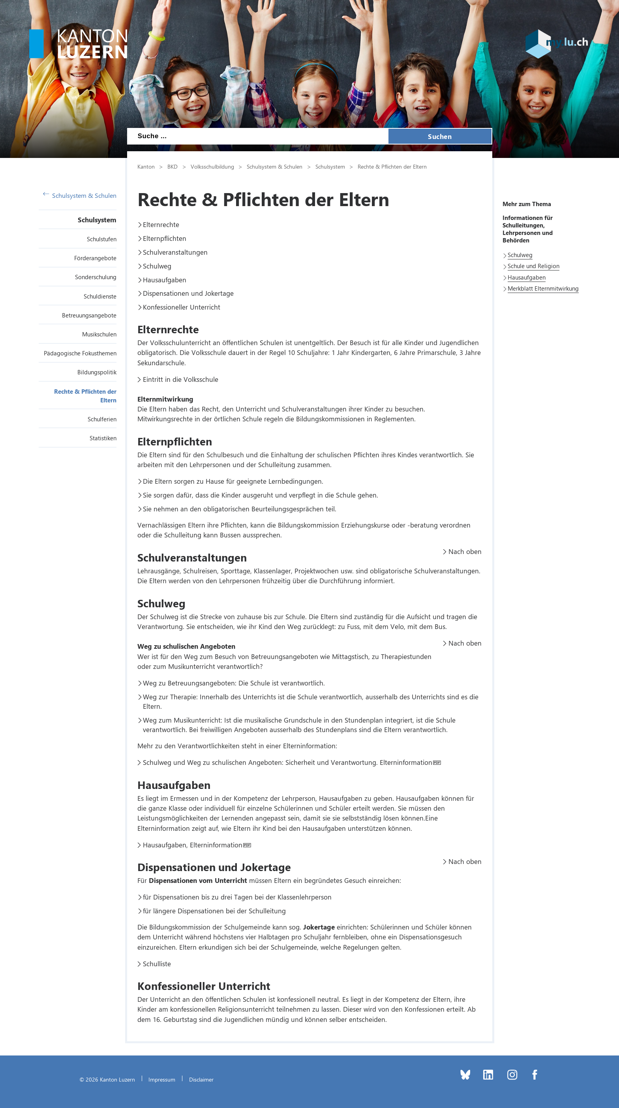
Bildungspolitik (96, 372)
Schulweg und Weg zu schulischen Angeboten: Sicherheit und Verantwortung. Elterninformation (287, 762)
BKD (172, 166)
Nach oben (465, 551)
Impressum (161, 1079)
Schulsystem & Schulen (80, 195)
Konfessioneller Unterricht (181, 306)
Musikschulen (99, 334)
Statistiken (103, 438)
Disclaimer (201, 1079)
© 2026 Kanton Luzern (107, 1079)
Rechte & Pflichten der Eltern (392, 166)
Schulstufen (101, 239)
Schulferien (102, 419)
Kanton (146, 166)
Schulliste (157, 963)
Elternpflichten (164, 238)
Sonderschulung (95, 277)
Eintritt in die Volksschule (180, 379)
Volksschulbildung (212, 166)
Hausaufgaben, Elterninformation (192, 844)
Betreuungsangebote (89, 315)
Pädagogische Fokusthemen (80, 353)
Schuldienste (100, 296)
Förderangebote (95, 258)
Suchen (440, 136)
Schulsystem (97, 219)
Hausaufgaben (164, 279)
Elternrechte (161, 224)
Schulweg (157, 265)
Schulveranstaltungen (175, 252)
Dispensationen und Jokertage (188, 293)
